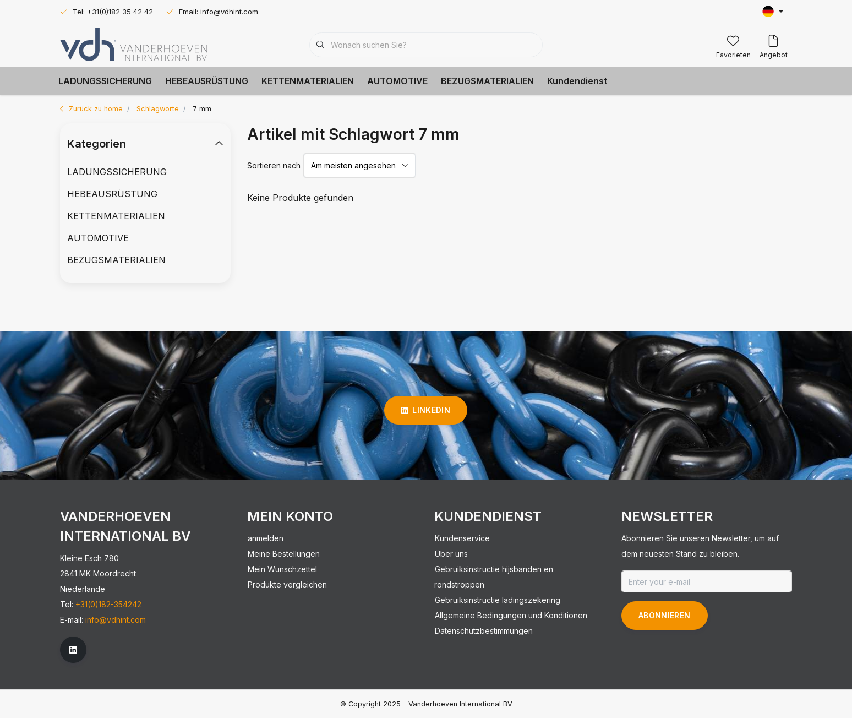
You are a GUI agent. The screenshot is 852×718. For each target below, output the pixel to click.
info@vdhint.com (115, 619)
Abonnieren (664, 615)
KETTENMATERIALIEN (307, 80)
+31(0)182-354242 (108, 604)
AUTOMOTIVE (397, 80)
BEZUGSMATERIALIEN (487, 80)
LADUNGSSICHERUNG (105, 80)
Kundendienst (577, 80)
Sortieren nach (274, 165)
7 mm (202, 109)
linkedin (425, 410)
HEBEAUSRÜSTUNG (206, 80)
